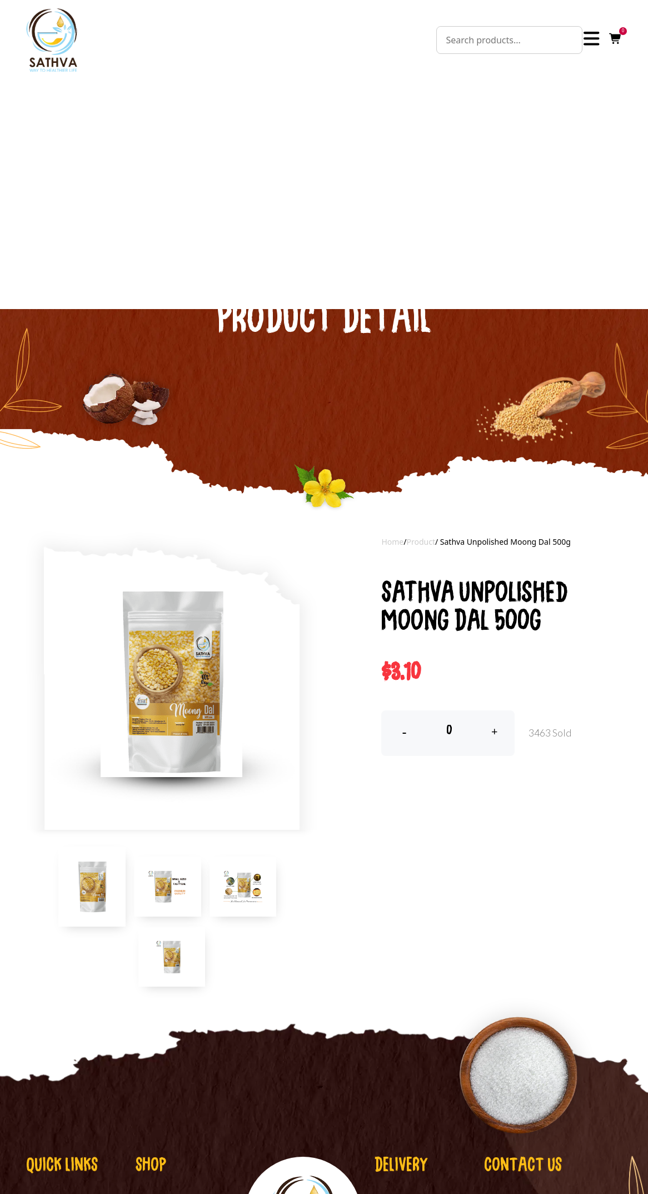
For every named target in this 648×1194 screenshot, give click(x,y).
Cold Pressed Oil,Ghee (183, 1179)
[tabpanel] (171, 649)
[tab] (92, 854)
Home (392, 509)
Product (420, 509)
